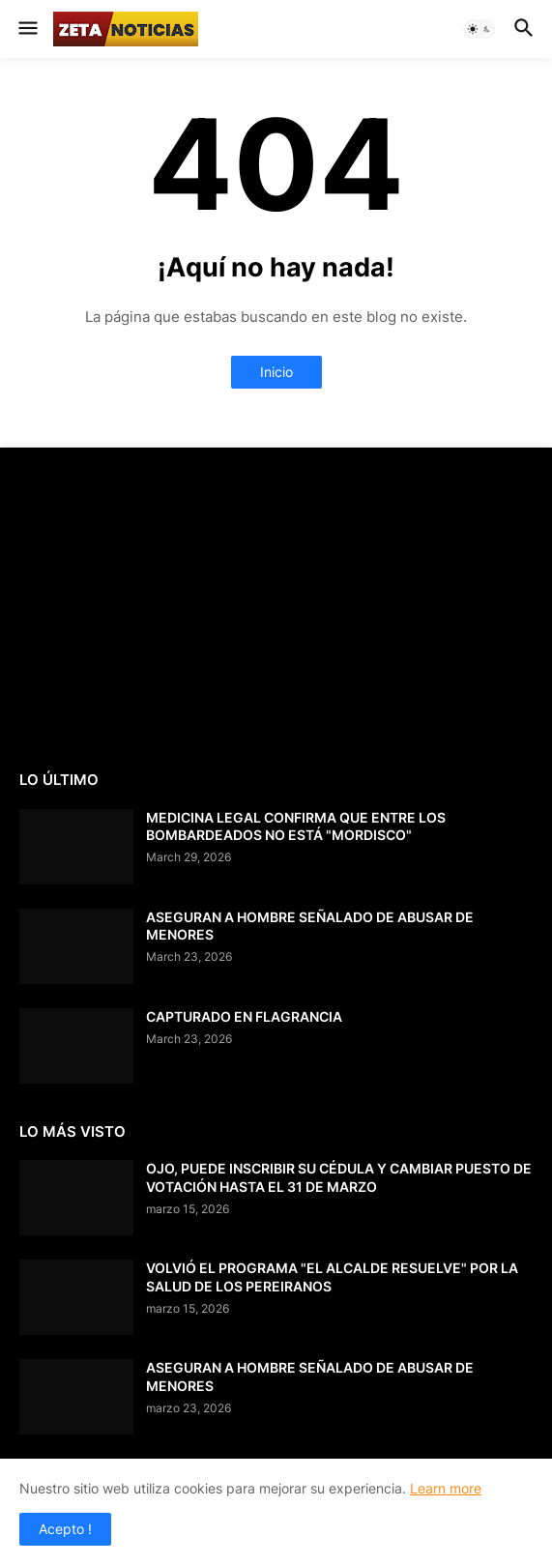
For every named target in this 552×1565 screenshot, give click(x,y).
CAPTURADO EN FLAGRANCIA (244, 1016)
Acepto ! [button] (65, 1529)
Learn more (445, 1488)
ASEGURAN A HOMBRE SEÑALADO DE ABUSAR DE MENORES (310, 925)
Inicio (276, 371)
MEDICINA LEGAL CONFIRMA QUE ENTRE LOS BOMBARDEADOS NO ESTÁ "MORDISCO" (296, 826)
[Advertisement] (164, 607)
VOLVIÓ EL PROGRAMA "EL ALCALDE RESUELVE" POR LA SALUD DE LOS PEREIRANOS (332, 1276)
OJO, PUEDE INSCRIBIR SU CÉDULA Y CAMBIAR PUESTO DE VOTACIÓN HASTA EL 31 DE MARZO (339, 1177)
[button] (26, 29)
